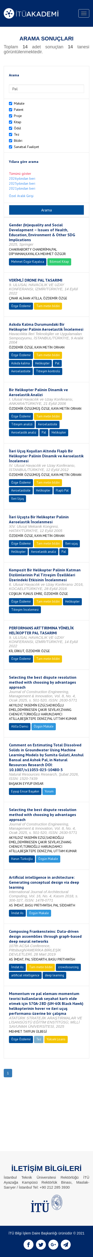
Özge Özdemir (21, 306)
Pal (57, 363)
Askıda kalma (20, 363)
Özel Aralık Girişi (21, 196)
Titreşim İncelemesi (25, 610)
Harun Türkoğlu (22, 859)
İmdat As (17, 913)
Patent (18, 109)
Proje (18, 116)
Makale (19, 103)
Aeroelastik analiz (23, 432)
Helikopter (42, 363)
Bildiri (18, 140)
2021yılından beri (22, 188)
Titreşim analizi (21, 424)
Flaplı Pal (62, 490)
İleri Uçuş (17, 499)
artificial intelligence (25, 975)
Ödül (17, 128)
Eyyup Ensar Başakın (25, 791)
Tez (16, 134)
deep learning (54, 975)
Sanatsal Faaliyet (26, 147)
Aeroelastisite (21, 371)
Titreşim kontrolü (48, 371)
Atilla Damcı (19, 726)
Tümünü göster (20, 173)
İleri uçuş (71, 543)
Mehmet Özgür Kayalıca (27, 262)
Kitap (17, 122)
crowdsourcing (68, 967)
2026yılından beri (22, 178)
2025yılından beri (22, 183)
